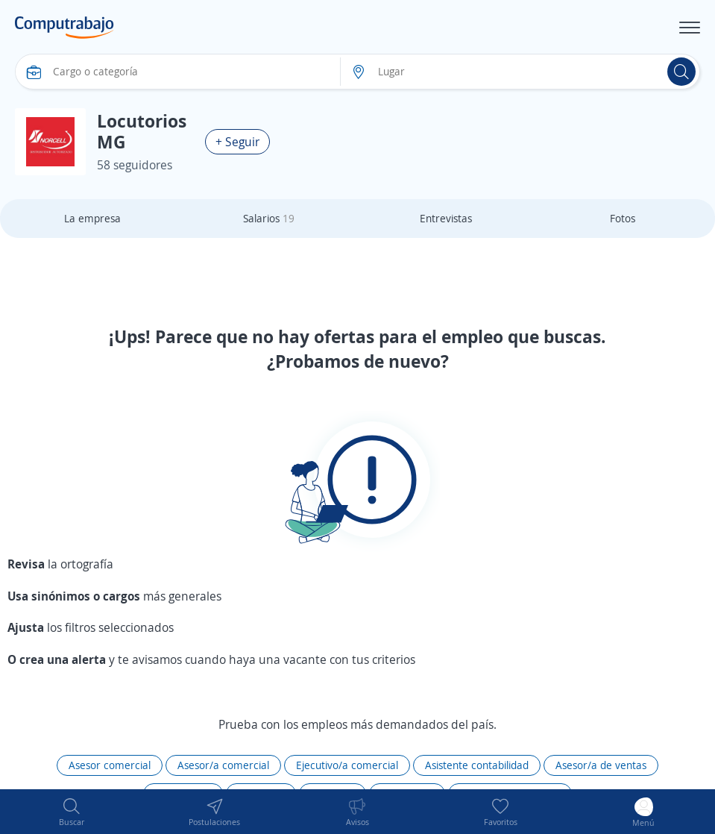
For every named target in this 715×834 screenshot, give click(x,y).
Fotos (622, 218)
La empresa (92, 218)
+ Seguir (237, 142)
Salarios (268, 218)
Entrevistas (446, 218)
